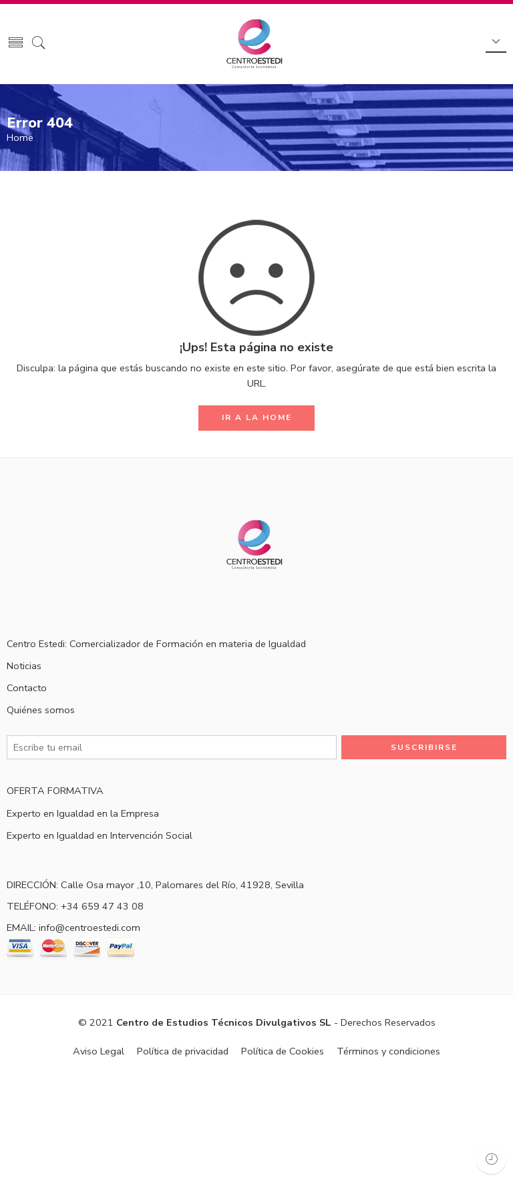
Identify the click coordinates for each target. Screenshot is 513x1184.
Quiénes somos (41, 710)
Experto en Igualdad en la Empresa (83, 813)
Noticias (24, 665)
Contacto (27, 688)
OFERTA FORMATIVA (55, 790)
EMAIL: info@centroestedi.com (73, 927)
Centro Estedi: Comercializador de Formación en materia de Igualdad (156, 643)
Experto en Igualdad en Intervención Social (99, 835)
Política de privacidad (182, 1051)
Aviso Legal (98, 1051)
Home (20, 137)
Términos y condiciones (388, 1051)
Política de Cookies (282, 1051)
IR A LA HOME (257, 417)
